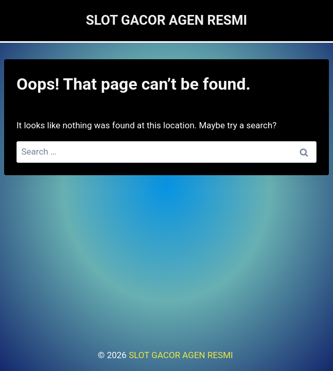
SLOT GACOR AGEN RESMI (182, 355)
